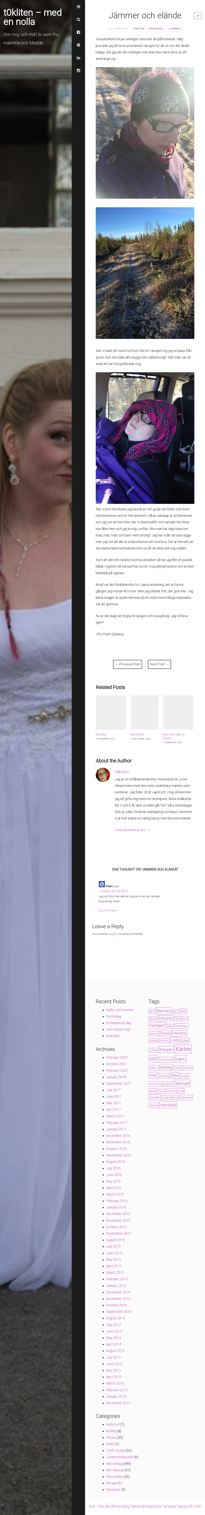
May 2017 (113, 1103)
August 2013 (115, 1351)
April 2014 (113, 1344)
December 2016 (118, 1136)
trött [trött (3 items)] (176, 1098)
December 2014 (118, 1292)
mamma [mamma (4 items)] (187, 1068)
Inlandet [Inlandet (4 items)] (154, 1040)
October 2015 (116, 1227)
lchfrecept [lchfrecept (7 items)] (166, 1059)
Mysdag (101, 734)
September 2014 (118, 1312)
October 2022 (116, 1064)
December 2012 (118, 1403)
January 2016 (116, 1207)
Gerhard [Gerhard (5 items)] (154, 1033)
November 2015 (118, 1220)
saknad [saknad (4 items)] (168, 1084)
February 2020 (117, 1070)
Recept (111, 1483)
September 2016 (118, 1155)
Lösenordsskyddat (119, 1457)
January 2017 (116, 1129)
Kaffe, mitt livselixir (120, 1010)
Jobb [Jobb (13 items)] (175, 1040)
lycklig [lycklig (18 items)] (166, 1067)
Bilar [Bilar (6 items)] (183, 1011)
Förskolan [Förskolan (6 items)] (181, 1026)
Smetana (112, 1036)
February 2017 (117, 1123)
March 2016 (115, 1194)
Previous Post (127, 664)
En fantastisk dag (118, 1023)
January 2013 (116, 1396)
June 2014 (114, 1331)
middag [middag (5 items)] (164, 1075)
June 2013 (114, 1364)
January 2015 (116, 1286)
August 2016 (115, 1162)
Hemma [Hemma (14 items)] (179, 1033)
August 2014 (115, 1318)
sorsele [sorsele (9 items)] (155, 1097)
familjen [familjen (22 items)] (157, 1025)
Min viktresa (115, 1470)
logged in (113, 933)
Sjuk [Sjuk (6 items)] (152, 1091)
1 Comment (175, 28)
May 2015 (113, 1260)
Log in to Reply (107, 910)
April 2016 (113, 1188)
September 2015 (118, 1233)
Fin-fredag (113, 1016)
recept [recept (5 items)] (184, 1075)
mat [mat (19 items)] (153, 1075)
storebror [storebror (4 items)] (166, 1097)
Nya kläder (137, 734)
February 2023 (117, 1057)
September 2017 (118, 1084)
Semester (113, 1490)
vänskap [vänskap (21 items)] (168, 1104)
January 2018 (116, 1077)
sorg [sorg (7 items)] (181, 1091)
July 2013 (113, 1357)
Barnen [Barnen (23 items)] (163, 1010)
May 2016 (113, 1181)
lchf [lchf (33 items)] (153, 1059)
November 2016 (118, 1142)
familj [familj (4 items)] (185, 1018)
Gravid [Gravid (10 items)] (166, 1033)
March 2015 (115, 1273)
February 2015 (117, 1279)
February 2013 (117, 1390)
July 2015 (113, 1246)
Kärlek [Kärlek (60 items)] (183, 1049)
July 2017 (113, 1090)
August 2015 (115, 1240)
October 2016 (116, 1149)
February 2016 (117, 1201)
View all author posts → (132, 830)
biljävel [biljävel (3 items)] (153, 1018)
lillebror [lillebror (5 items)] (154, 1067)
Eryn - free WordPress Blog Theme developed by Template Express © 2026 (145, 1506)
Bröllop (111, 1431)
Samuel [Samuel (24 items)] (182, 1083)
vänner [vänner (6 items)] (154, 1105)
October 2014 (116, 1305)
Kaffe (110, 1444)
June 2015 (114, 1253)
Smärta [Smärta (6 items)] (170, 1091)
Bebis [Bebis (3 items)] (175, 1011)
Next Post (159, 664)
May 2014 (113, 1338)
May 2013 (113, 1370)
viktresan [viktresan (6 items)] (186, 1097)
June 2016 (114, 1175)
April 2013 (113, 1377)
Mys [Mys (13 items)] (175, 1075)
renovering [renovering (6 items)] (156, 1084)
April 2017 (113, 1109)
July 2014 (113, 1325)
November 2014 (118, 1299)
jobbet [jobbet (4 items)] (185, 1040)
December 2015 (118, 1214)
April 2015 (113, 1266)
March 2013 (115, 1383)
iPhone (111, 1437)
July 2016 (113, 1168)
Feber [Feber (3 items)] (169, 1026)
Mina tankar (114, 1477)
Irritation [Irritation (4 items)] (164, 1040)
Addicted (113, 1424)
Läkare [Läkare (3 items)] (177, 1068)
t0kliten (139, 28)
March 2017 (115, 1116)
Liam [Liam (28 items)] (181, 1059)
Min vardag (156, 28)
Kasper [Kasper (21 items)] (166, 1049)
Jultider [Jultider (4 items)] (153, 1050)
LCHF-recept (115, 1450)
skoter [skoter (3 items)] (160, 1091)
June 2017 (114, 1096)
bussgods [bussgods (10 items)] (166, 1018)
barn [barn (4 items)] (152, 1011)
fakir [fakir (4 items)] (177, 1018)
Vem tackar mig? (118, 1029)
